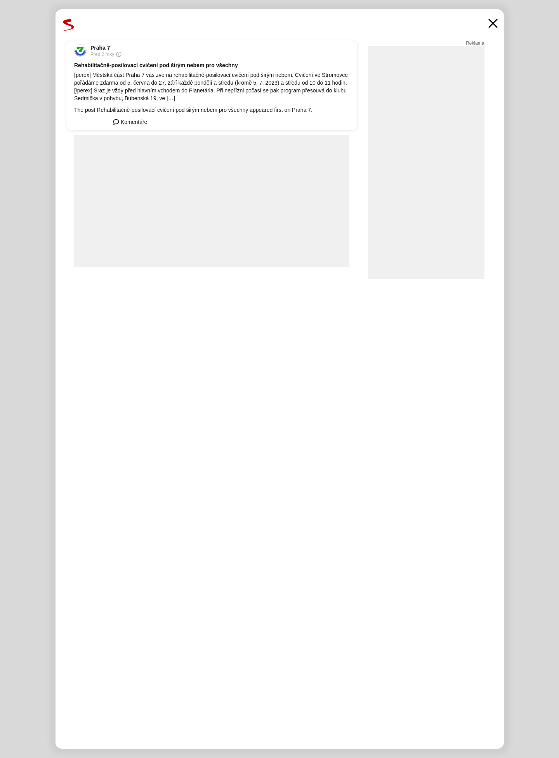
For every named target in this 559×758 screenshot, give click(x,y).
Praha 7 (100, 48)
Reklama (475, 43)
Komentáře (130, 122)
